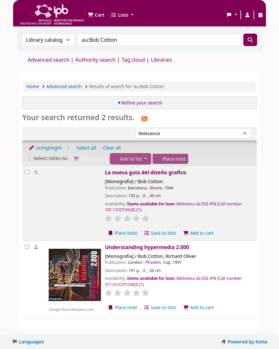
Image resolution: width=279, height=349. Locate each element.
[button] (96, 15)
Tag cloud (133, 59)
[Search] (250, 40)
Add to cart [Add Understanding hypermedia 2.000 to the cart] (198, 307)
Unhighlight (45, 148)
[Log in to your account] (247, 15)
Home (32, 86)
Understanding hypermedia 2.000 (147, 247)
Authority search (95, 59)
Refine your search (141, 103)
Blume (156, 188)
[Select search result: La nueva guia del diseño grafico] (27, 172)
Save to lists (160, 233)
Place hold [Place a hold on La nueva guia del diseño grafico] (122, 233)
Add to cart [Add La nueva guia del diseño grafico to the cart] (198, 233)
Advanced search (48, 59)
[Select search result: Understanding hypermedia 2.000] (27, 247)
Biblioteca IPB (36, 9)
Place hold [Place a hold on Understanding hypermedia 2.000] (122, 307)
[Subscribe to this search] (144, 118)
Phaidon (153, 262)
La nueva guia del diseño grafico (145, 172)
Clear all (112, 148)
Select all (86, 148)
